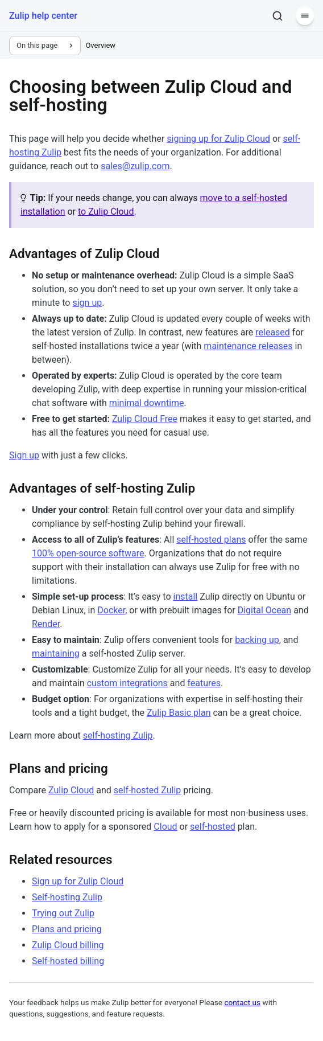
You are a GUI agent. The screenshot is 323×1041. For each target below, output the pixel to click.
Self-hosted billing (68, 961)
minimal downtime (146, 402)
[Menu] (305, 16)
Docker (111, 610)
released (272, 332)
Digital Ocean (264, 610)
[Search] (277, 16)
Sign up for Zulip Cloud (77, 881)
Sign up (24, 455)
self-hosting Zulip (118, 735)
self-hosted (212, 826)
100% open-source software (88, 553)
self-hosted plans (211, 539)
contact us (242, 1002)
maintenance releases (248, 346)
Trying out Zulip (63, 913)
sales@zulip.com (135, 166)
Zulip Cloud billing (68, 945)
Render (46, 623)
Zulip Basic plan (179, 712)
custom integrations (127, 683)
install (185, 596)
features (204, 683)
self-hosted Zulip (147, 790)
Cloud (165, 826)
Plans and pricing (67, 929)
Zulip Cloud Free (144, 418)
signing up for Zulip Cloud (218, 138)
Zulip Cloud (71, 790)
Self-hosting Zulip (67, 897)
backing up (257, 639)
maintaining (56, 653)
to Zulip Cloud (106, 211)
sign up (87, 302)
